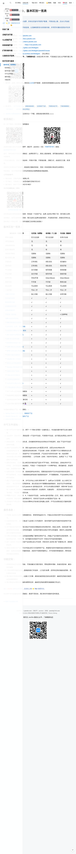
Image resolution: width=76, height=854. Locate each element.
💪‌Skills (48, 3)
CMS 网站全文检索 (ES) (33, 466)
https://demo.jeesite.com (51, 44)
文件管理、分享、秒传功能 (33, 429)
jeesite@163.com (49, 185)
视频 (54, 3)
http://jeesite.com (49, 38)
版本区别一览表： (10, 71)
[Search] (11, 2)
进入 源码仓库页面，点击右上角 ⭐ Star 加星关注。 (48, 796)
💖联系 (65, 3)
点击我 (55, 91)
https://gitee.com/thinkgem (52, 50)
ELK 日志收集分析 (35, 811)
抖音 (59, 3)
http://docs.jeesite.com (51, 41)
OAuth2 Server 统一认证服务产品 (40, 588)
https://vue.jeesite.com (57, 47)
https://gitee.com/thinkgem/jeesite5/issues (44, 56)
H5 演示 (41, 3)
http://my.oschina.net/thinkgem (52, 59)
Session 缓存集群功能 (33, 500)
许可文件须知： (9, 74)
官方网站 (18, 3)
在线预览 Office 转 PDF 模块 (32, 438)
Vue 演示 (34, 3)
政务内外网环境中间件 (37, 591)
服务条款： (8, 76)
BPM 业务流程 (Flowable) (33, 474)
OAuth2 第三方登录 (33, 487)
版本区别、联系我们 (10, 64)
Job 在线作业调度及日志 (33, 446)
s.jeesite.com (40, 820)
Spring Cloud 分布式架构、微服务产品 (42, 585)
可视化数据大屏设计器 (33, 535)
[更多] (71, 3)
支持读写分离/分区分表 (33, 527)
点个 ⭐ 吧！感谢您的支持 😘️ (11, 24)
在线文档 (25, 3)
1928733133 (31, 185)
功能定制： (8, 80)
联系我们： (8, 68)
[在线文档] (26, 3)
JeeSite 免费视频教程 (37, 128)
